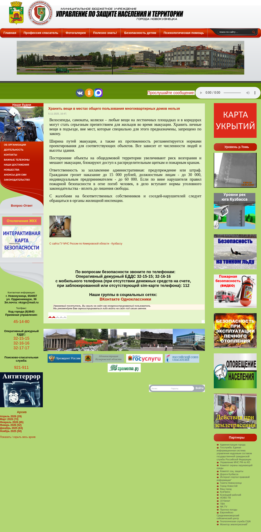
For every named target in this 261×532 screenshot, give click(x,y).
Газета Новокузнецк (229, 483)
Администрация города (231, 444)
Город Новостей (227, 486)
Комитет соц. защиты (230, 471)
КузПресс (223, 491)
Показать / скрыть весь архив (17, 437)
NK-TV (222, 506)
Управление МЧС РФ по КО (233, 462)
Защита (94, 13)
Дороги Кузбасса (227, 474)
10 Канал (223, 500)
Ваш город (224, 489)
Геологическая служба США (234, 521)
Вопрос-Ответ (22, 205)
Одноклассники (136, 299)
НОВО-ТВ (224, 497)
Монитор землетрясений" (232, 524)
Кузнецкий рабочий (229, 495)
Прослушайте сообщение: (171, 93)
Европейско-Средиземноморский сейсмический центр (228, 515)
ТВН (221, 503)
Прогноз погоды (227, 509)
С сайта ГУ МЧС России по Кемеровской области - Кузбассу (85, 243)
